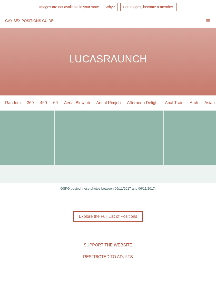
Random (13, 103)
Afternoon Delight (143, 103)
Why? (110, 7)
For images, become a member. (148, 7)
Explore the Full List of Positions (108, 216)
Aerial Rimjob (108, 103)
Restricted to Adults (108, 257)
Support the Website (108, 245)
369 (30, 103)
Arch (194, 103)
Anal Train (174, 103)
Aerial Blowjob (77, 103)
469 (43, 103)
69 (55, 103)
